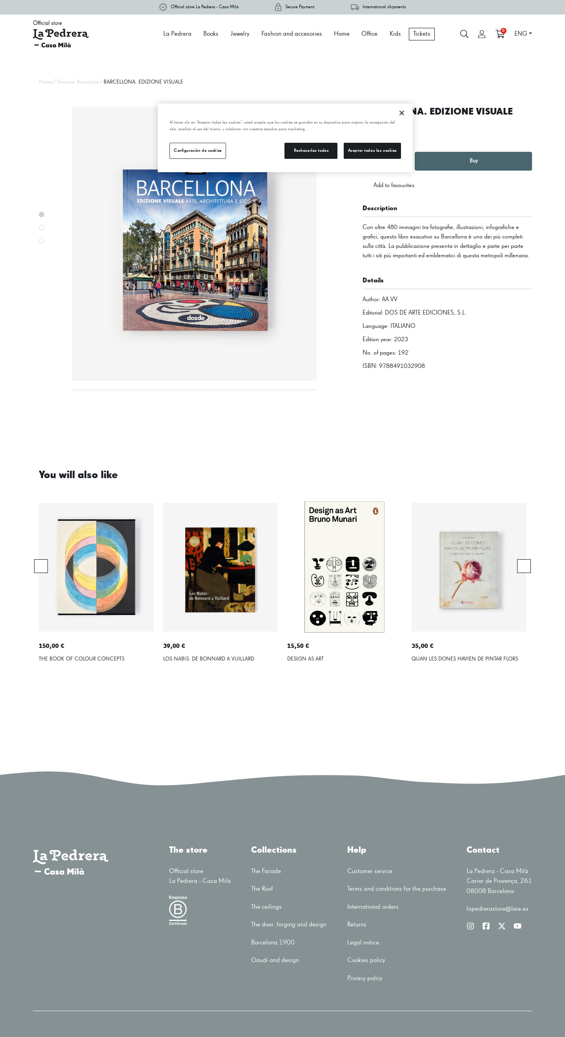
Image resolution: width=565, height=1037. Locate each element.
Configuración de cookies (198, 150)
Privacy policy (365, 978)
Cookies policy (366, 960)
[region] (285, 138)
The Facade (266, 871)
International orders (373, 907)
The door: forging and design (288, 924)
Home (342, 34)
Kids (395, 34)
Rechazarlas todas (311, 150)
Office (369, 34)
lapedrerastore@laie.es (498, 909)
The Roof (262, 889)
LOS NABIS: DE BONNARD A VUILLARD (208, 659)
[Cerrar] (401, 113)
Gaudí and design (275, 960)
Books (211, 34)
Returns (356, 924)
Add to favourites (388, 185)
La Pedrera (177, 34)
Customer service (369, 871)
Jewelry (240, 34)
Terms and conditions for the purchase (396, 889)
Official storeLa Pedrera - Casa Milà (200, 876)
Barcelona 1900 (273, 942)
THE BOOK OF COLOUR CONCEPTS (81, 659)
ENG (520, 34)
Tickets (421, 34)
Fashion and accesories (291, 34)
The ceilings (266, 907)
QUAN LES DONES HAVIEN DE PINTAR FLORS (465, 659)
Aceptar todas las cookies (372, 150)
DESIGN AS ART (305, 659)
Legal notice (363, 942)
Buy (474, 161)
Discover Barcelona (78, 82)
